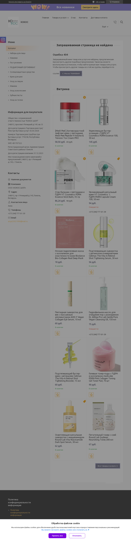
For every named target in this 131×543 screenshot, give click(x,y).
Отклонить (77, 536)
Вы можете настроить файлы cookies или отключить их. (64, 530)
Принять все (57, 536)
